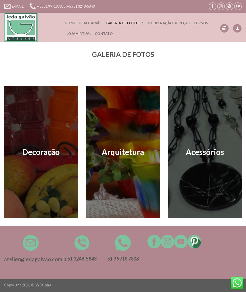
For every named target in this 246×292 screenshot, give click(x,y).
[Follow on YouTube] (238, 6)
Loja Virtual (79, 33)
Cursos (201, 23)
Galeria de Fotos (124, 22)
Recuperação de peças (168, 23)
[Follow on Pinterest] (229, 6)
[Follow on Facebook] (212, 6)
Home (70, 23)
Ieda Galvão (91, 23)
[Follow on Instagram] (221, 6)
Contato (104, 33)
